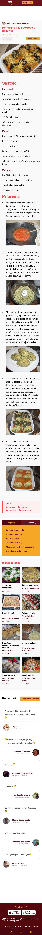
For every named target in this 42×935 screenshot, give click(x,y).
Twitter (14, 926)
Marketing (10, 921)
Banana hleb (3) (12, 538)
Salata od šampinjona (11, 579)
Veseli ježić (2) (31, 670)
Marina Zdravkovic (22, 795)
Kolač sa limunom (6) (15, 530)
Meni (21, 932)
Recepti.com (4, 920)
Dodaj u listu (32, 39)
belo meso (26, 510)
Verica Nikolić (18, 863)
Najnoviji (11, 522)
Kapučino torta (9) (14, 534)
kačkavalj (12, 510)
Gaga (14, 727)
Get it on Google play (29, 912)
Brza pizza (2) (11, 608)
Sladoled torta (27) (14, 543)
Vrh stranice (20, 907)
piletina (24, 507)
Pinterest (35, 926)
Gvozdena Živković (21, 752)
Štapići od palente (31, 579)
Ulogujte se (27, 3)
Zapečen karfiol (11, 670)
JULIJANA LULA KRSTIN (22, 773)
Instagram (28, 926)
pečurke (12, 507)
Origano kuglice (31, 608)
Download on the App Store (14, 912)
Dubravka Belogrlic (20, 23)
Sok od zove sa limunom (16, 551)
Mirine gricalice (31, 639)
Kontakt (17, 921)
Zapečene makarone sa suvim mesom (11, 639)
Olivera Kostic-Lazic (21, 820)
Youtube (20, 926)
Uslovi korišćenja (32, 919)
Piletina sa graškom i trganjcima (20, 547)
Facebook (7, 926)
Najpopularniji (30, 522)
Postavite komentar (30, 699)
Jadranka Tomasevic (21, 842)
